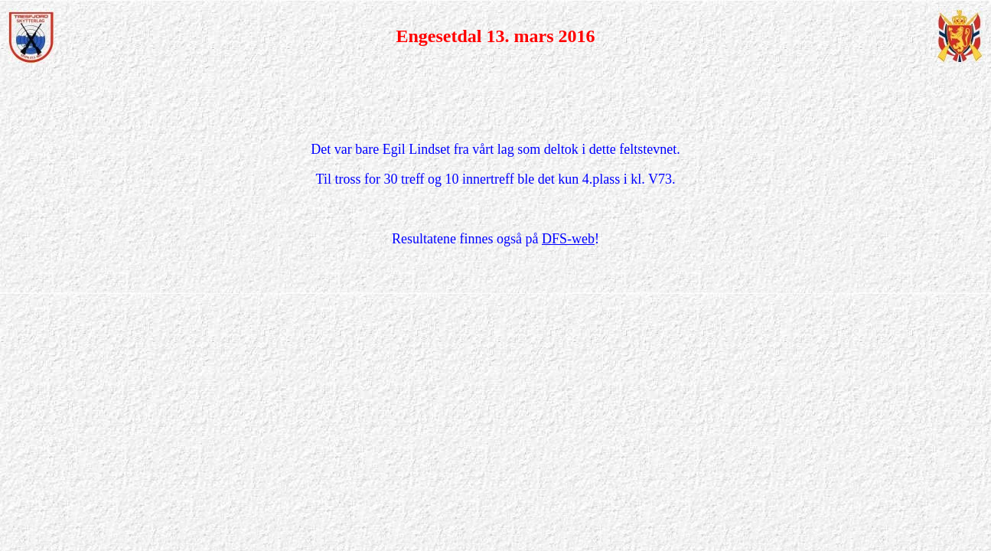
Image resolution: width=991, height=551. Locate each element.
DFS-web (568, 238)
